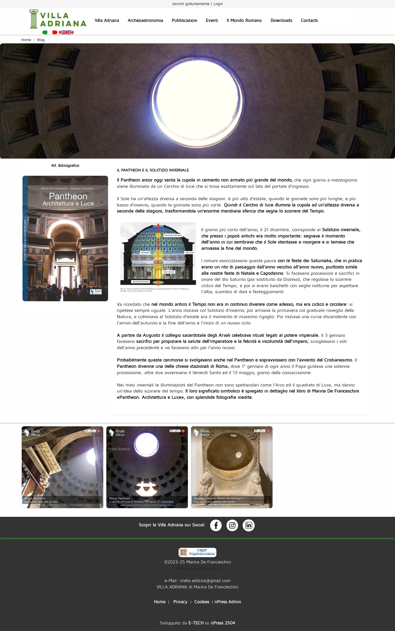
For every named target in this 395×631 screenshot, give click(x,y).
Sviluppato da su (197, 622)
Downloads (281, 20)
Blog (42, 40)
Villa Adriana (107, 20)
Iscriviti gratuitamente (191, 4)
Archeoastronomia (145, 20)
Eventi (212, 20)
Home (26, 40)
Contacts (309, 20)
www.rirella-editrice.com (197, 568)
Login (218, 4)
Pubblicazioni (184, 20)
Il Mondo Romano (244, 20)
